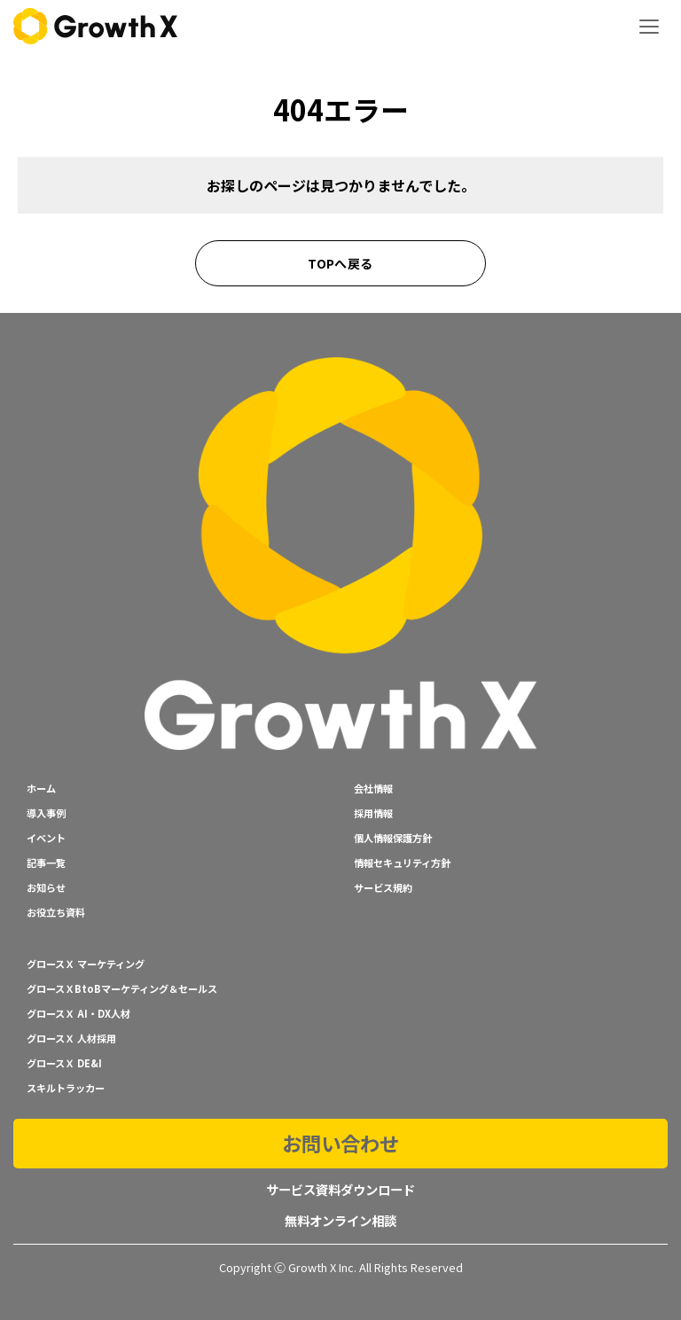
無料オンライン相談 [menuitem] (340, 1220)
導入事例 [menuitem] (46, 813)
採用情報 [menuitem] (373, 813)
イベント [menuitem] (46, 838)
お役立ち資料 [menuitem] (56, 912)
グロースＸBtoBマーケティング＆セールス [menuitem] (122, 988)
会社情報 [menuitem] (373, 788)
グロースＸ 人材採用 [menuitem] (71, 1038)
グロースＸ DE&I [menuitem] (64, 1063)
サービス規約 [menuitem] (383, 887)
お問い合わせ (340, 1143)
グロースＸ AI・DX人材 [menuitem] (78, 1013)
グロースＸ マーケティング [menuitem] (86, 964)
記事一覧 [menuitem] (46, 862)
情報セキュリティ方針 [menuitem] (402, 862)
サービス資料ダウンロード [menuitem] (340, 1189)
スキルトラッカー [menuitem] (66, 1088)
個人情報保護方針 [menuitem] (393, 838)
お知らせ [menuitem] (46, 887)
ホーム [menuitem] (41, 788)
